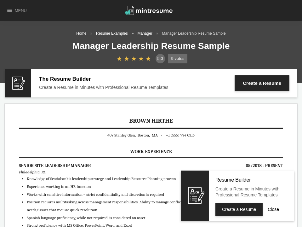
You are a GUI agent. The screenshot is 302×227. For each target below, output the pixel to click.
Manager (144, 33)
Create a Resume (262, 83)
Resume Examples (112, 33)
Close (273, 209)
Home (81, 33)
